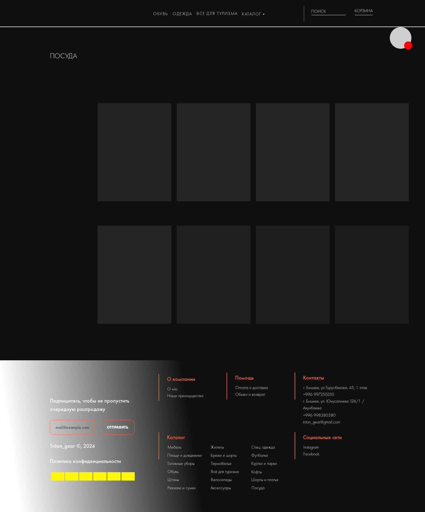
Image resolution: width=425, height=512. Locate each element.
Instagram (311, 447)
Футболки (259, 455)
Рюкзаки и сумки (182, 488)
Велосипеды (221, 479)
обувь (160, 14)
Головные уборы (181, 463)
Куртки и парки (264, 463)
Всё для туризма (225, 471)
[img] (342, 11)
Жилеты (217, 447)
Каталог (176, 437)
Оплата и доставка (251, 387)
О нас (172, 389)
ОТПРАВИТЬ (117, 427)
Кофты (256, 472)
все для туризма (217, 13)
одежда (182, 14)
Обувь (173, 471)
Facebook (311, 454)
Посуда (258, 488)
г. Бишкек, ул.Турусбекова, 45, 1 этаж (335, 387)
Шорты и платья (264, 479)
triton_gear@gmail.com (321, 422)
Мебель (174, 447)
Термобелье (221, 463)
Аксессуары (221, 488)
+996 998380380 (319, 415)
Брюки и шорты (224, 455)
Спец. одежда (263, 447)
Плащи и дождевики (184, 455)
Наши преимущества (185, 395)
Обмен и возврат (250, 394)
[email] (72, 427)
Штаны (173, 479)
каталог (251, 14)
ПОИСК (318, 11)
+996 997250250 (318, 394)
